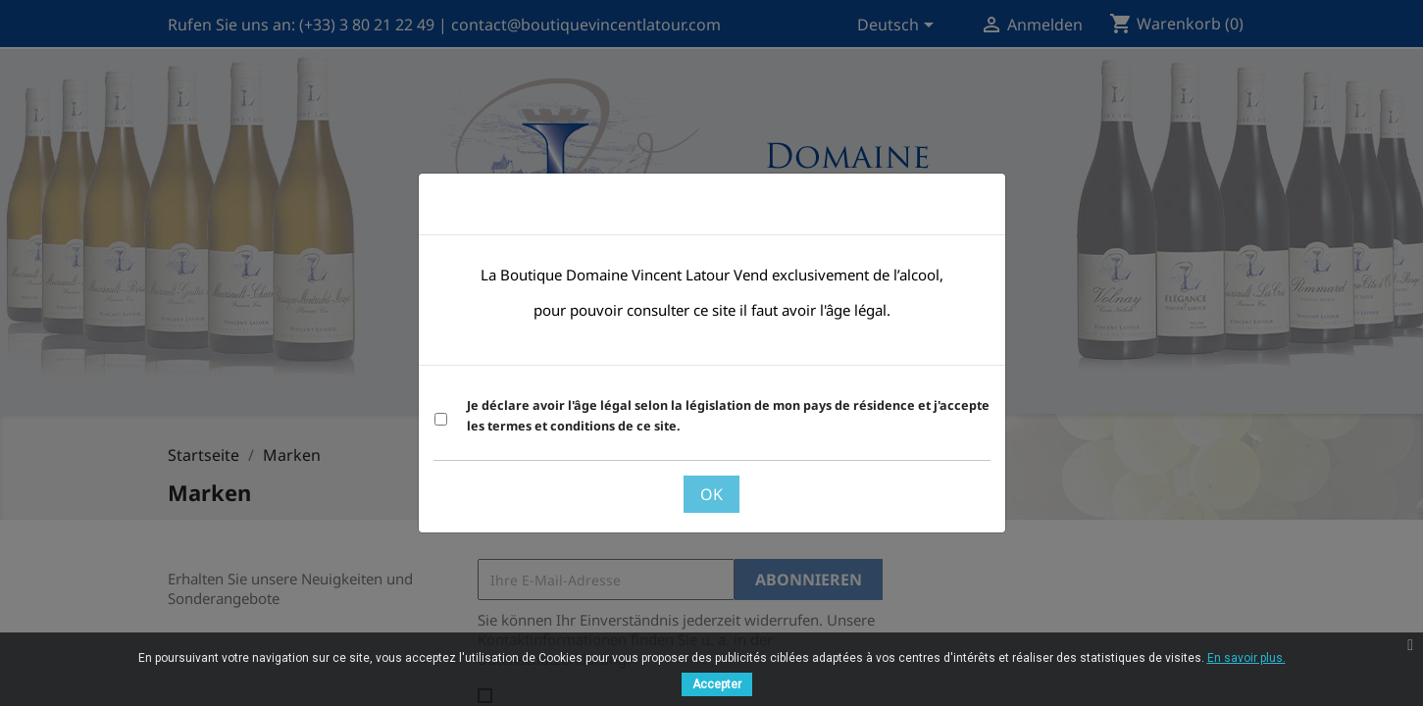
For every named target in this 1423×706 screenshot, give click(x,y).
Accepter (716, 684)
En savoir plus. (1246, 658)
